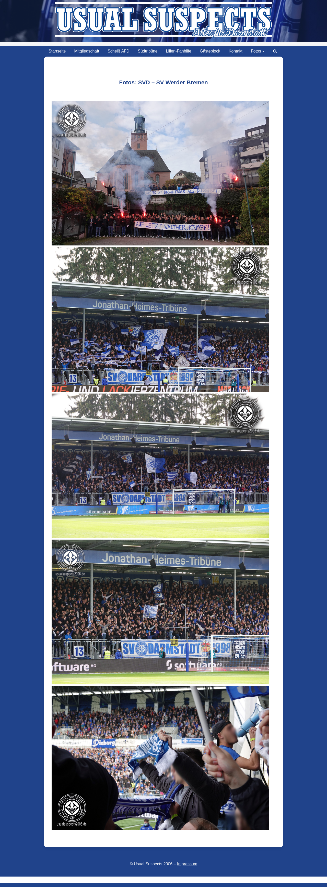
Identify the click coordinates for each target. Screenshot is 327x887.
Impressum (187, 864)
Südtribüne (147, 51)
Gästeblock (210, 51)
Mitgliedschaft (86, 51)
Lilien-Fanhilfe (179, 51)
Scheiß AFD (118, 51)
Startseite (57, 51)
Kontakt (235, 51)
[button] (264, 51)
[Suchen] (275, 51)
